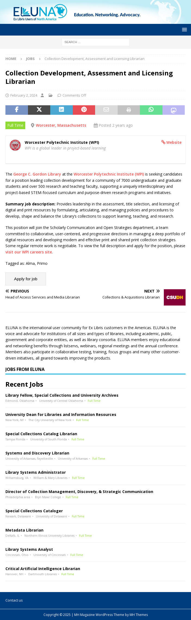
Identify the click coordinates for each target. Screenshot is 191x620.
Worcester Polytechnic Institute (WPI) (109, 174)
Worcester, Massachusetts (61, 125)
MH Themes (139, 614)
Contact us (14, 600)
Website (173, 142)
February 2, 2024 (23, 95)
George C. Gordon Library (37, 174)
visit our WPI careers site (28, 252)
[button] (183, 29)
